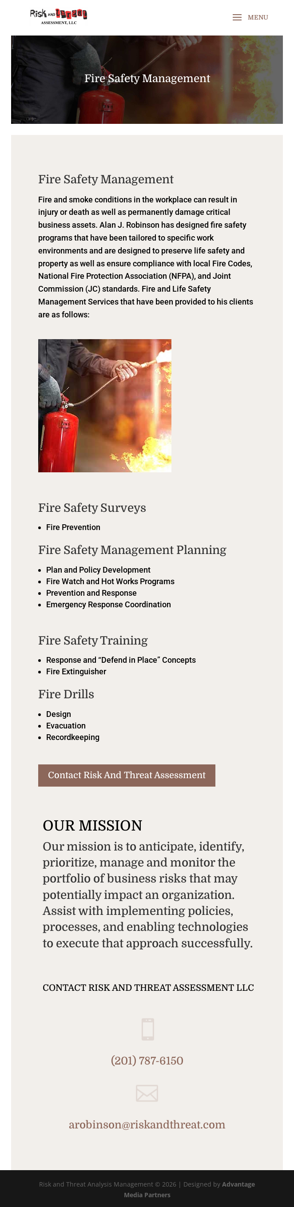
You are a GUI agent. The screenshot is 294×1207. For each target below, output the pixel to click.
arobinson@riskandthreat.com (147, 1125)
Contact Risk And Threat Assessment (127, 775)
